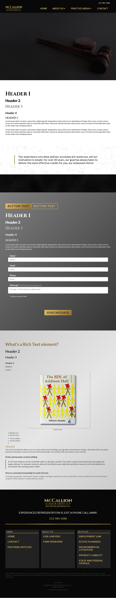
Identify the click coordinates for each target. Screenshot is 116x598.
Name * (13, 256)
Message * (26, 285)
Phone (13, 275)
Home (43, 8)
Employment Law (90, 536)
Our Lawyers (51, 536)
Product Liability (90, 555)
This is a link (10, 446)
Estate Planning (90, 541)
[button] (59, 8)
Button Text (18, 206)
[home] (13, 8)
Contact (102, 8)
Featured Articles (20, 547)
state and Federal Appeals (91, 562)
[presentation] (25, 302)
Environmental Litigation (89, 548)
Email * (13, 265)
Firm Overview (53, 541)
